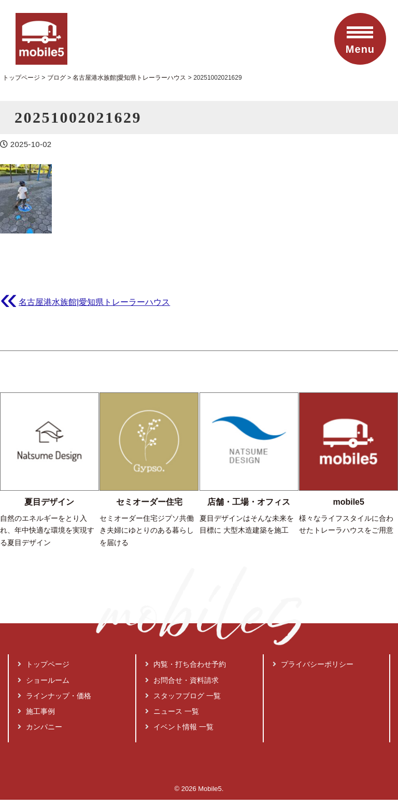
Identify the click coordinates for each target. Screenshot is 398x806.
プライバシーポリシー (313, 650)
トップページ (43, 650)
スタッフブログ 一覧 (183, 681)
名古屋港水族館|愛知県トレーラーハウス (94, 301)
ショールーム (43, 666)
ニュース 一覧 (172, 697)
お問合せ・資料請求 (182, 666)
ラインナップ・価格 (54, 681)
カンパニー (40, 713)
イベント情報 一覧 (179, 713)
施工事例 (36, 697)
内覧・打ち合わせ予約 (185, 650)
